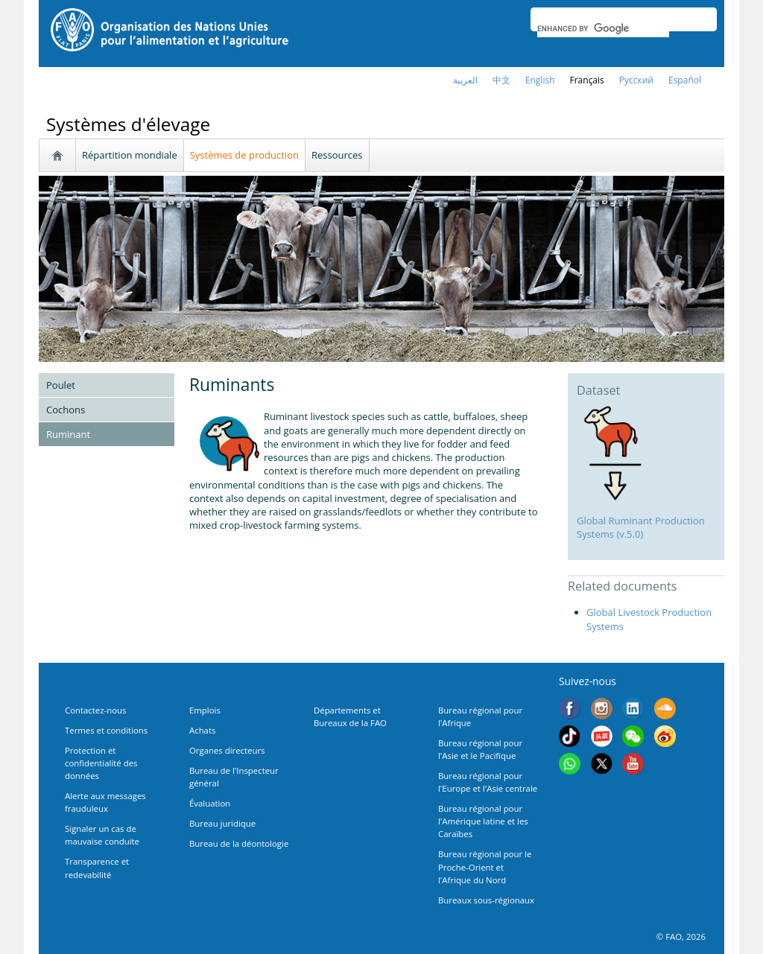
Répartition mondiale (129, 155)
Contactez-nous (95, 710)
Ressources (337, 155)
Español (684, 80)
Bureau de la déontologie (238, 843)
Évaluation (209, 803)
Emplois (205, 710)
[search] (603, 28)
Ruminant (68, 434)
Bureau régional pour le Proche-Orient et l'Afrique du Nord (484, 866)
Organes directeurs (227, 750)
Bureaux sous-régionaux (486, 900)
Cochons (65, 409)
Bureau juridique (222, 823)
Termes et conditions (106, 730)
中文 (501, 80)
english (540, 80)
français (587, 80)
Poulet (60, 385)
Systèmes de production (244, 155)
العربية (465, 80)
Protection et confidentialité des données (101, 763)
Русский (636, 80)
